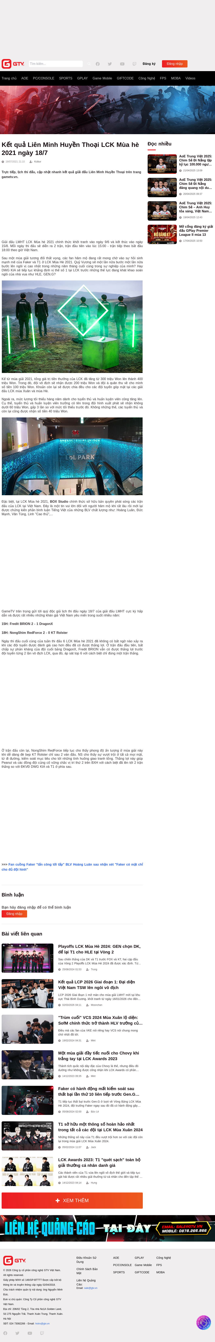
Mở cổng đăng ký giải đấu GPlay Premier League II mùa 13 (196, 230)
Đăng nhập (175, 63)
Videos (190, 78)
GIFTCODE (125, 78)
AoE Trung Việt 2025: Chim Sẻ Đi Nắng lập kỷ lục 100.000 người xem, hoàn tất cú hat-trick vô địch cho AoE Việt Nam (196, 160)
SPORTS (65, 78)
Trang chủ (9, 78)
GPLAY (82, 78)
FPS (163, 78)
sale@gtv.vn (90, 1288)
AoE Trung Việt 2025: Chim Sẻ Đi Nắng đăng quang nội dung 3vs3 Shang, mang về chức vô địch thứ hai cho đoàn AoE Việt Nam (196, 184)
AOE (24, 78)
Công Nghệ (147, 78)
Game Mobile (102, 78)
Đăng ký (149, 63)
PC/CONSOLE (43, 78)
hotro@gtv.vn (42, 1323)
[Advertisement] (107, 28)
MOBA (176, 78)
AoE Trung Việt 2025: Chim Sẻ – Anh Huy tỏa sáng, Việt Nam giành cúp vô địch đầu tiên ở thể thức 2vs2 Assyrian (195, 207)
